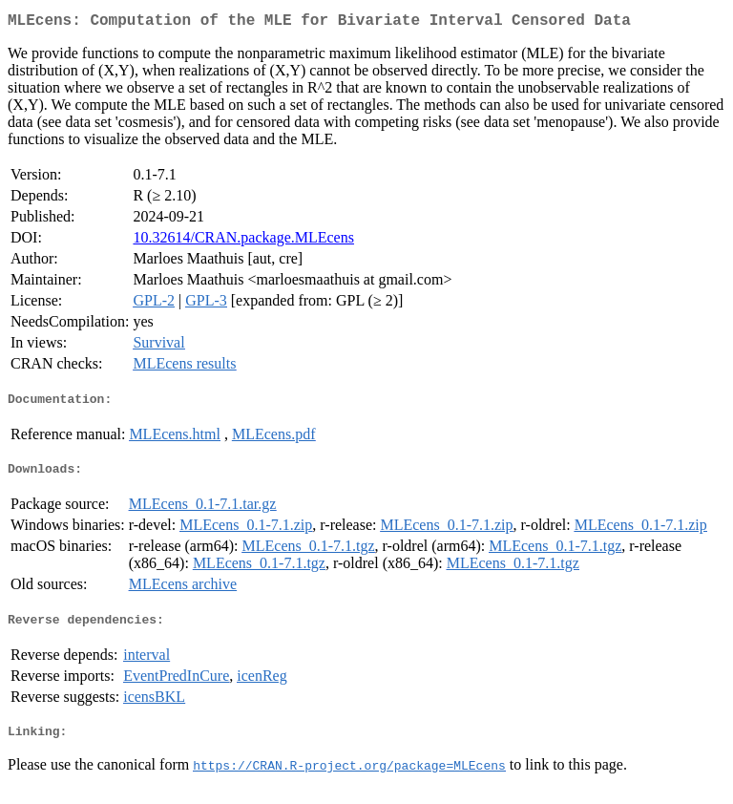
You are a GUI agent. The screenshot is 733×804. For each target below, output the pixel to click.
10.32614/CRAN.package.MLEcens (243, 241)
